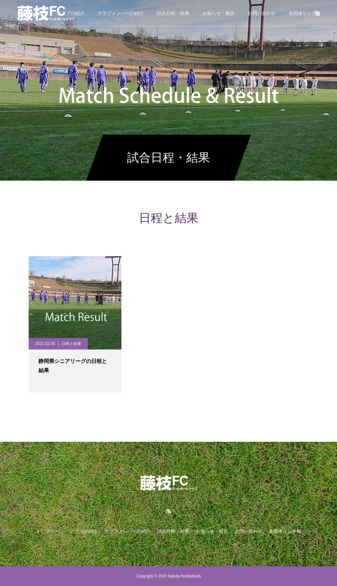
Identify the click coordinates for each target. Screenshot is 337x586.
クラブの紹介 (84, 531)
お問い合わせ (261, 13)
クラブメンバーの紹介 (121, 13)
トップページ (50, 531)
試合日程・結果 (173, 13)
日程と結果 (71, 343)
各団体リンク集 (305, 13)
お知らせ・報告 (218, 13)
